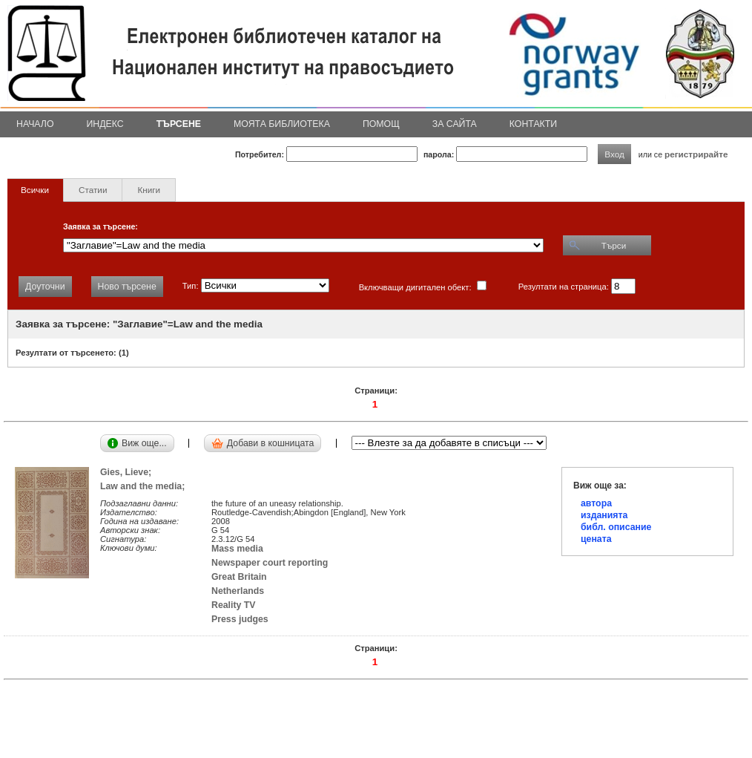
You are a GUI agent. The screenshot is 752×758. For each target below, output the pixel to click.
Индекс (105, 124)
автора (596, 503)
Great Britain (239, 577)
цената (596, 539)
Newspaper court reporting (269, 563)
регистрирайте (696, 154)
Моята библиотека (282, 124)
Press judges (239, 619)
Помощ (381, 124)
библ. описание (616, 527)
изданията (604, 515)
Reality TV (233, 605)
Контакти (533, 124)
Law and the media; (145, 486)
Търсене (178, 124)
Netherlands (237, 591)
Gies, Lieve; (128, 472)
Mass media (237, 548)
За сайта (454, 124)
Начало (35, 124)
